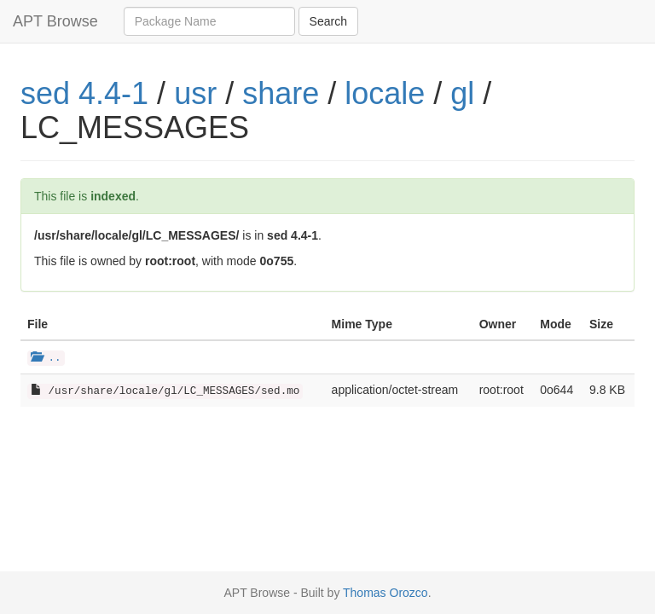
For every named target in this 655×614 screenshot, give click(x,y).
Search (328, 21)
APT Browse (55, 21)
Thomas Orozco (385, 593)
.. (46, 358)
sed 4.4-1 (84, 93)
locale (385, 93)
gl (462, 93)
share (280, 93)
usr (195, 93)
